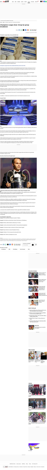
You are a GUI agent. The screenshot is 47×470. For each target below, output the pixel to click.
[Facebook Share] (10, 244)
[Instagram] (43, 1)
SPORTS (29, 1)
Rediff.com (12, 466)
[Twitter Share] (8, 244)
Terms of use (39, 466)
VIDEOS (30, 383)
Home (1, 22)
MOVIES (22, 1)
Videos (30, 463)
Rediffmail (23, 463)
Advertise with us (16, 466)
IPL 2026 (30, 450)
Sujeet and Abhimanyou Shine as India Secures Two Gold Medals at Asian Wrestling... (38, 311)
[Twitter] (41, 1)
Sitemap (29, 466)
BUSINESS (18, 1)
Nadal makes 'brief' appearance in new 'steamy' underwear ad (43, 294)
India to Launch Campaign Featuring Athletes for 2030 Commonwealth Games (38, 313)
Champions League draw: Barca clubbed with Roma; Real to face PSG (12, 65)
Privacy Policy (25, 466)
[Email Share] (3, 244)
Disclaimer (21, 466)
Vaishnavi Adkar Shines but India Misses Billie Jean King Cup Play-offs (38, 321)
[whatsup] (46, 1)
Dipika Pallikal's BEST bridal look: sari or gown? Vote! (42, 280)
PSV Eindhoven (3, 249)
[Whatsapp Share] (5, 244)
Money (27, 463)
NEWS (15, 1)
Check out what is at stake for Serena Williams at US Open (42, 273)
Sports (4, 22)
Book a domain (19, 463)
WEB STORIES (32, 349)
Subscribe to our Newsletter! (26, 243)
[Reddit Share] (12, 244)
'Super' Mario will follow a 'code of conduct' (42, 301)
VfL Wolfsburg (15, 249)
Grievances (42, 466)
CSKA (29, 249)
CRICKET (25, 1)
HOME (13, 1)
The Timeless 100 (34, 463)
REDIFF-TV (36, 1)
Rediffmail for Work (12, 463)
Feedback (32, 466)
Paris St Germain (22, 249)
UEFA (9, 249)
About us (35, 466)
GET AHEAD (32, 1)
